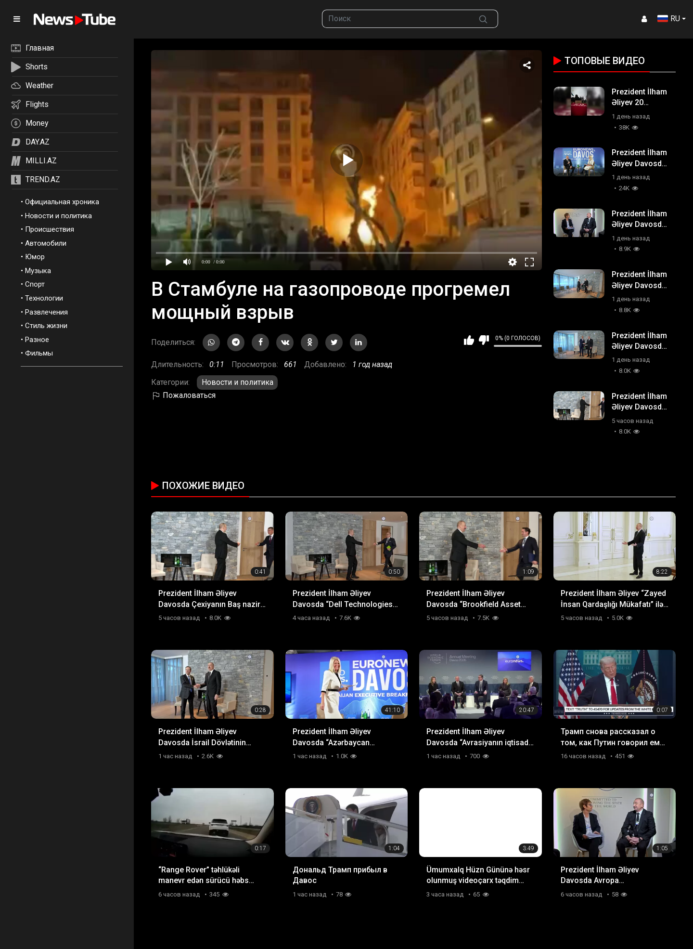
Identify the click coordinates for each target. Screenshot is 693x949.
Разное (37, 339)
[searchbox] (395, 19)
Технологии (44, 298)
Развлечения (46, 312)
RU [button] (668, 18)
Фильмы (39, 353)
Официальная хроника (62, 202)
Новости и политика (58, 215)
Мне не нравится (484, 340)
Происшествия (49, 229)
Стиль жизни (46, 325)
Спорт (35, 284)
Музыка (38, 270)
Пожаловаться (183, 395)
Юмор (35, 256)
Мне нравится (469, 340)
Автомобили (45, 243)
